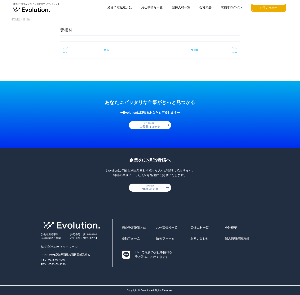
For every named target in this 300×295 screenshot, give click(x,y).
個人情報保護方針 (237, 238)
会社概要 (205, 7)
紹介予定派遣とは (120, 7)
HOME (15, 19)
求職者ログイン (231, 7)
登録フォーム (131, 238)
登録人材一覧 (181, 7)
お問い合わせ (268, 7)
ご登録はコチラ (154, 125)
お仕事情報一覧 (152, 7)
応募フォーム (165, 238)
